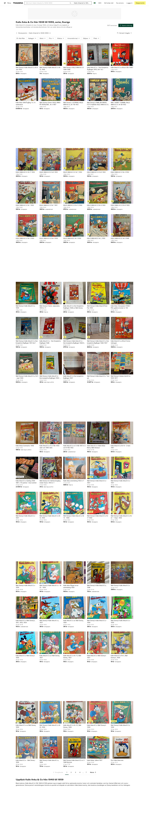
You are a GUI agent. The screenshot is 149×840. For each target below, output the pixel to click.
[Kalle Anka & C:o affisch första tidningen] (122, 328)
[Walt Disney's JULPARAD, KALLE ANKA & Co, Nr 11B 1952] (74, 89)
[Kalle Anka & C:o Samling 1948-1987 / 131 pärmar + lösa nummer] (27, 468)
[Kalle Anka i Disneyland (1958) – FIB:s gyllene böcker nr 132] (122, 293)
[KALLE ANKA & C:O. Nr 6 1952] (98, 159)
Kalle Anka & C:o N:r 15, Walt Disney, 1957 (72, 656)
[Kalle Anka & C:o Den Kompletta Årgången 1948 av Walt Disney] (74, 293)
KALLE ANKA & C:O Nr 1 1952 (25, 205)
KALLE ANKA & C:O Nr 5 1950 (25, 238)
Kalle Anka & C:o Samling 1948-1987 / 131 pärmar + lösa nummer (26, 482)
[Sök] (70, 3)
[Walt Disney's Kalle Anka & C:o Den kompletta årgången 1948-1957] (98, 328)
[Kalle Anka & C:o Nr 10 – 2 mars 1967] (122, 433)
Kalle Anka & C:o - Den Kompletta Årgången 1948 (50, 342)
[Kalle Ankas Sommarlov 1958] (27, 433)
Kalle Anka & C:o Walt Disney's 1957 (96, 656)
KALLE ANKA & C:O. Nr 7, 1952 (72, 172)
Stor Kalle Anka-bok (117, 760)
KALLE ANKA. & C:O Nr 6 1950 (120, 205)
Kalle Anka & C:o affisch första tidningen (120, 342)
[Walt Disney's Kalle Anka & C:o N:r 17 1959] (98, 503)
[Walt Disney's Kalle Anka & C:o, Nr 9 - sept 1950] (27, 363)
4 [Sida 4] (79, 772)
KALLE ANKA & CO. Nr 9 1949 (120, 238)
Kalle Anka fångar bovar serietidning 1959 (70, 586)
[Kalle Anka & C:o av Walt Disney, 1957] (51, 642)
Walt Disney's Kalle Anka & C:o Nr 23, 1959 (50, 726)
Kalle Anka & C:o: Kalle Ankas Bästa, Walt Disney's (96, 446)
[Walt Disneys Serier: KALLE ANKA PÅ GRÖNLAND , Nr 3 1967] (51, 89)
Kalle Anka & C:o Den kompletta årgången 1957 (73, 377)
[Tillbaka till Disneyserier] (16, 33)
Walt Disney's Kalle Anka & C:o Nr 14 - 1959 (73, 517)
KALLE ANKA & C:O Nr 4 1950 (49, 238)
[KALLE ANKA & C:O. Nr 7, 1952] (74, 159)
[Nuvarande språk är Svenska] (94, 3)
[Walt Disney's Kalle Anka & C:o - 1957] (98, 468)
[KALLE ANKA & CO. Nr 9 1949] (122, 225)
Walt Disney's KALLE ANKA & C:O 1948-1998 (73, 68)
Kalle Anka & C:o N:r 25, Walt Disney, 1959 (72, 726)
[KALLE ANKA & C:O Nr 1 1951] (51, 192)
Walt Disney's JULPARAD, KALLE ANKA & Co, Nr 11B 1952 (73, 103)
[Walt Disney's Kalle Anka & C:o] (122, 572)
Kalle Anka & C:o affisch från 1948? (122, 67)
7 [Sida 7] (86, 772)
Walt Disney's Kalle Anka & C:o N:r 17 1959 (97, 517)
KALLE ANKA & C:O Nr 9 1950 (96, 205)
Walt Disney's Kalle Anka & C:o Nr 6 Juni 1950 (27, 68)
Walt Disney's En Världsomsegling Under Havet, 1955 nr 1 (50, 482)
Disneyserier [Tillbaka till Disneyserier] (22, 33)
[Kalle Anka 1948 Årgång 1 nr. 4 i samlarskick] (27, 89)
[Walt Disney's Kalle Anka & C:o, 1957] (51, 607)
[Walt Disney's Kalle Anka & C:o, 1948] (98, 572)
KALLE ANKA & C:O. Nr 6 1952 (96, 172)
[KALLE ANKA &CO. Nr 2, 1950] (98, 225)
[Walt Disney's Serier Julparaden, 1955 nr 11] (51, 293)
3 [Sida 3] (75, 772)
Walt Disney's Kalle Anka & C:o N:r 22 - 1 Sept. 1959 (121, 517)
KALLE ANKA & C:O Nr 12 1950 (72, 205)
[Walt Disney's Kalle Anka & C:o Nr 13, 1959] (51, 503)
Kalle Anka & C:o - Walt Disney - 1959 (26, 761)
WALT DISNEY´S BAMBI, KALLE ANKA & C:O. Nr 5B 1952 (120, 103)
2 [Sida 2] (71, 772)
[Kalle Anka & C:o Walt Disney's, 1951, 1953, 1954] (27, 607)
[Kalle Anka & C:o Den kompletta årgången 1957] (74, 363)
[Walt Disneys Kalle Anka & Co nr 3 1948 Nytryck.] (74, 747)
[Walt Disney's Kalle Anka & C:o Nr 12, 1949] (51, 54)
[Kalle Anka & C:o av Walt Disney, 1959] (74, 607)
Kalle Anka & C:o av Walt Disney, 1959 (73, 621)
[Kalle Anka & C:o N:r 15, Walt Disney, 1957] (74, 642)
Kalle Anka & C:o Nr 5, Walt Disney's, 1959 (119, 656)
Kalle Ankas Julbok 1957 (94, 760)
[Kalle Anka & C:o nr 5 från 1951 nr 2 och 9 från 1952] (74, 433)
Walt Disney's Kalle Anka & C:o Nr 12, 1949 (50, 68)
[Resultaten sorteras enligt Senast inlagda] (124, 33)
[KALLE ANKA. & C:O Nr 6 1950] (122, 192)
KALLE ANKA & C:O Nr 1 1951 (48, 205)
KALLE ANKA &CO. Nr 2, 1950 (96, 238)
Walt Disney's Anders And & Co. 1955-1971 (121, 377)
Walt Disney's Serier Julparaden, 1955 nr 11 (50, 307)
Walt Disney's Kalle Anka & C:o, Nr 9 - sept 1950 (27, 377)
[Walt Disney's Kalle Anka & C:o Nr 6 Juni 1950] (27, 54)
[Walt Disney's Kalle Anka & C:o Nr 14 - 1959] (74, 503)
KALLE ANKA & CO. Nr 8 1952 (49, 172)
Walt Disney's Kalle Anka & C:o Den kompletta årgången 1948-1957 (98, 342)
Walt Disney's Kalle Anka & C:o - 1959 (26, 586)
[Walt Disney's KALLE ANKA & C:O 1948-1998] (74, 54)
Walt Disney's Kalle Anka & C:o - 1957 (97, 482)
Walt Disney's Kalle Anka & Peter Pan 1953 (97, 307)
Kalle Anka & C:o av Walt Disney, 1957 (50, 656)
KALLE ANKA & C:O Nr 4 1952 (120, 172)
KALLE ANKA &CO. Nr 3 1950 (72, 238)
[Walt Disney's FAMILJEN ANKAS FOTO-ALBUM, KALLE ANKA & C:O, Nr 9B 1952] (98, 89)
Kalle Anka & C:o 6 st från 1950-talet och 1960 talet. (50, 446)
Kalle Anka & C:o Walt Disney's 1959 (25, 656)
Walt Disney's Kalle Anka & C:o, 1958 (49, 761)
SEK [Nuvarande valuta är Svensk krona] (99, 3)
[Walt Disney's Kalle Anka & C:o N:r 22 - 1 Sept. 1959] (122, 503)
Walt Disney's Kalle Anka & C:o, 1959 (25, 307)
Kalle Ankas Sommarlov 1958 (25, 445)
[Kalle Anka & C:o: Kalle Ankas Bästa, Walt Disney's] (98, 433)
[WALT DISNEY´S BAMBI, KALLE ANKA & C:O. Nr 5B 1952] (122, 89)
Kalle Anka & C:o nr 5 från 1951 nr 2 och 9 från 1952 (74, 446)
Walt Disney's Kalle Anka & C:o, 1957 (49, 621)
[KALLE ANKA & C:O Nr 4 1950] (51, 225)
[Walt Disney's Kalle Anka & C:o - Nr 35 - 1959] (51, 572)
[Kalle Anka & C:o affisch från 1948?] (122, 54)
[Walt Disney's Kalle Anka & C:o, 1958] (51, 747)
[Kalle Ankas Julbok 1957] (98, 747)
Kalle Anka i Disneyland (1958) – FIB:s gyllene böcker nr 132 (121, 307)
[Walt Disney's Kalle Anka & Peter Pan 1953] (98, 293)
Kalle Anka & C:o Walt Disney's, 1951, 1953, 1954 (25, 621)
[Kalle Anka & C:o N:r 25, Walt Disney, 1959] (74, 712)
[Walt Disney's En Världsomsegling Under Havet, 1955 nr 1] (51, 468)
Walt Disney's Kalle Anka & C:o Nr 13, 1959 (50, 517)
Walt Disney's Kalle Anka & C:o (120, 585)
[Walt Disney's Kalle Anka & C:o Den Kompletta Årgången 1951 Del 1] (27, 328)
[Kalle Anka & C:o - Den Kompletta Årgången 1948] (51, 328)
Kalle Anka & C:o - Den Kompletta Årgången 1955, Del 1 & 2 (97, 68)
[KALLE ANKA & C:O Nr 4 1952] (122, 159)
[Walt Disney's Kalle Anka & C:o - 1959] (27, 572)
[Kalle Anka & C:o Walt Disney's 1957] (98, 642)
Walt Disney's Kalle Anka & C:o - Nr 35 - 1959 (50, 586)
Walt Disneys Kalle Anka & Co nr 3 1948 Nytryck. (73, 761)
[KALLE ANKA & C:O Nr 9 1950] (98, 192)
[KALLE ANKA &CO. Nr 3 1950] (74, 225)
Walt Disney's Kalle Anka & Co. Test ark (98, 377)
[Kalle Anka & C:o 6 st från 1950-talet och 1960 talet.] (51, 433)
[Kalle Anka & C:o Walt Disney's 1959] (27, 642)
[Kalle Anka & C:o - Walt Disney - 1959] (27, 747)
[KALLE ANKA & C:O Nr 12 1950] (74, 192)
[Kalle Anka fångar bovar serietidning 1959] (74, 572)
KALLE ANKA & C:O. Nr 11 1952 (25, 172)
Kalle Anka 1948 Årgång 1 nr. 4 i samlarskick (26, 103)
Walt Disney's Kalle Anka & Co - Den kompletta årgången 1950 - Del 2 (50, 377)
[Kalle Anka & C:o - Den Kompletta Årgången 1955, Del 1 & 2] (98, 54)
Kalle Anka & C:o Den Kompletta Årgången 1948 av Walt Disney (73, 307)
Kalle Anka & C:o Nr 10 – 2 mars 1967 (120, 446)
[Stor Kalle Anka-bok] (122, 747)
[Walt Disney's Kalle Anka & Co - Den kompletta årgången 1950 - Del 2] (51, 363)
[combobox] (48, 3)
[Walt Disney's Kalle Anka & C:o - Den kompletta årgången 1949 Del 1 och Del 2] (74, 328)
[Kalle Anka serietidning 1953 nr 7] (74, 468)
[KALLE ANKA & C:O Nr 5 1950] (27, 225)
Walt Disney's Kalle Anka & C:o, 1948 (96, 586)
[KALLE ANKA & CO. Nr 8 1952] (51, 159)
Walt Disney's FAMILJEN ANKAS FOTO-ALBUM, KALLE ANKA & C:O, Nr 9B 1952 (98, 104)
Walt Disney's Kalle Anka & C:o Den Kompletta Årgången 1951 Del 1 (27, 342)
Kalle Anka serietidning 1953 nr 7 (73, 481)
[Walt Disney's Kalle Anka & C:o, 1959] (27, 293)
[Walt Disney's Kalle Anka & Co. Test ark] (98, 363)
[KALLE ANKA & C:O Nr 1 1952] (27, 192)
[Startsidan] (18, 3)
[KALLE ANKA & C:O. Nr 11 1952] (27, 159)
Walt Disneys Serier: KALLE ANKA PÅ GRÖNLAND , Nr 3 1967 (50, 103)
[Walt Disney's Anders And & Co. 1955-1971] (122, 363)
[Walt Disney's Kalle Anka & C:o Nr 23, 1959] (51, 712)
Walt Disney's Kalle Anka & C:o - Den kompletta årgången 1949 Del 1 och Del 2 (74, 342)
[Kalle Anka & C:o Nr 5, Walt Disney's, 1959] (122, 642)
